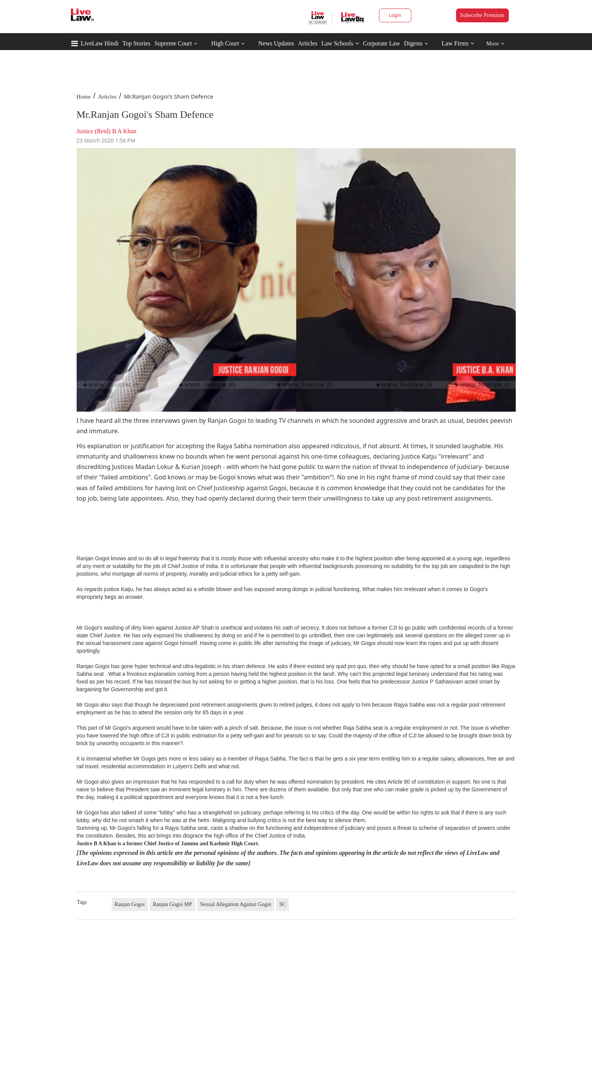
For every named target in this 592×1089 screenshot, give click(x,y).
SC (282, 904)
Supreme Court (173, 43)
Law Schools (340, 43)
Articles (307, 43)
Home (84, 97)
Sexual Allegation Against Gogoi (236, 904)
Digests (413, 43)
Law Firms (458, 43)
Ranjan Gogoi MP (172, 904)
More (495, 44)
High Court (225, 43)
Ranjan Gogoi (130, 904)
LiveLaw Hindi (100, 43)
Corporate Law (381, 43)
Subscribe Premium (482, 15)
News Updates (276, 43)
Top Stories (136, 43)
